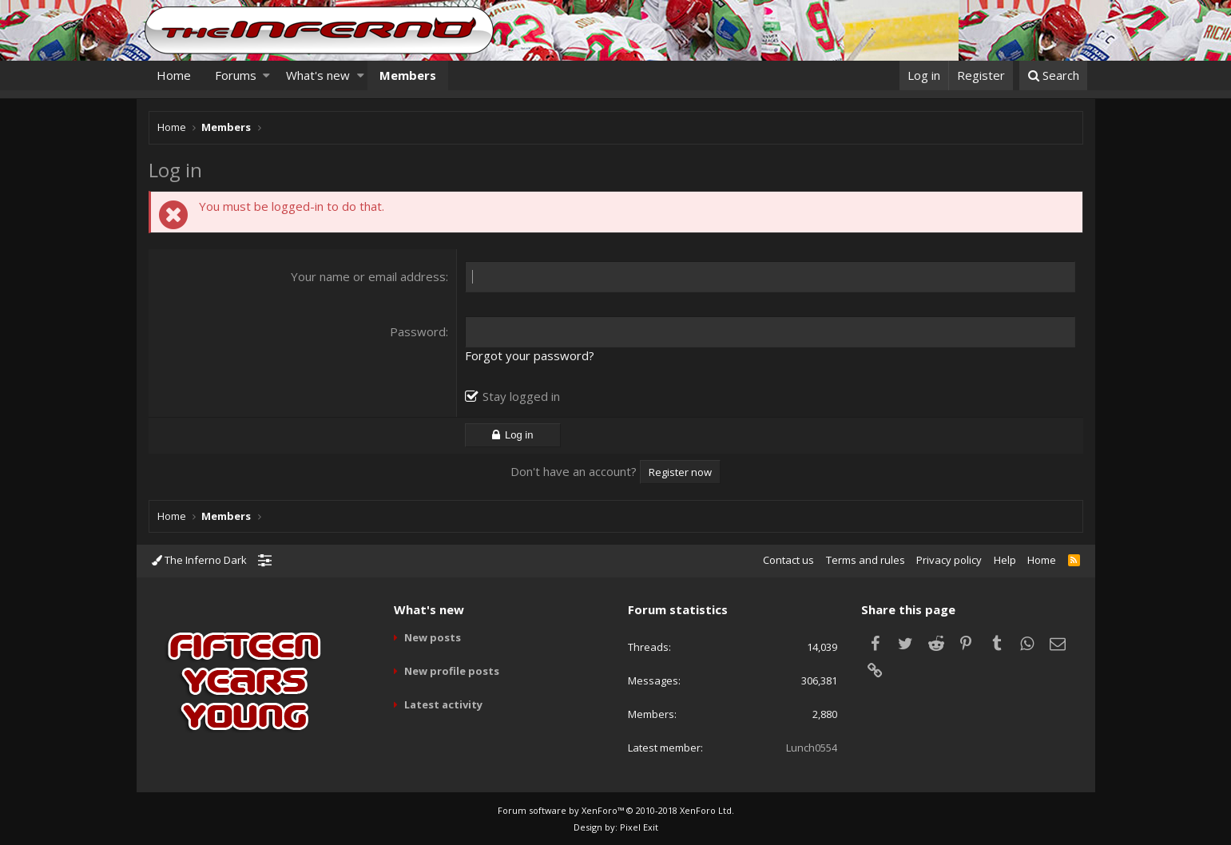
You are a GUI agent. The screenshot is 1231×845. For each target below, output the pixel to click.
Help (1005, 560)
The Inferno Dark (199, 560)
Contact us (788, 560)
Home (174, 75)
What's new (318, 75)
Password (418, 331)
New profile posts (451, 671)
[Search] (1053, 75)
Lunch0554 (811, 747)
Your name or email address (368, 276)
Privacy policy (949, 560)
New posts (432, 637)
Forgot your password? (529, 355)
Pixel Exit (639, 827)
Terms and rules (865, 560)
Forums (235, 75)
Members (407, 75)
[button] (266, 75)
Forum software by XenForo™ (616, 810)
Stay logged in (521, 396)
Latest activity (443, 704)
